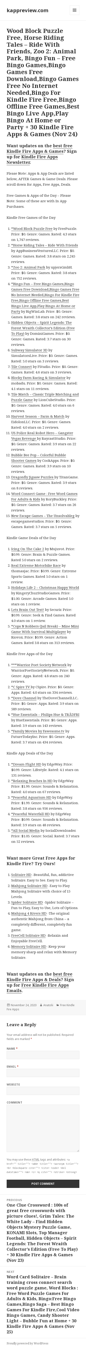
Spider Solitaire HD (27, 902)
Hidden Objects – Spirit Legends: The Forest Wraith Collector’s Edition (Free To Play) (43, 328)
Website (13, 1084)
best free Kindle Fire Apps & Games (39, 148)
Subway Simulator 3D (29, 350)
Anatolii (48, 1005)
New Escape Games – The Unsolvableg (43, 515)
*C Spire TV (21, 687)
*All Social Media (25, 830)
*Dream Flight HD (26, 764)
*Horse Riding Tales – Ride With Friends (44, 245)
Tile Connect (21, 366)
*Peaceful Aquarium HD (31, 797)
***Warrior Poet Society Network (39, 664)
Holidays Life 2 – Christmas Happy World (45, 587)
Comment (14, 1102)
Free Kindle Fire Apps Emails (38, 987)
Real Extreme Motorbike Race (36, 565)
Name (12, 1049)
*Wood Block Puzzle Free (32, 228)
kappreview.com (27, 10)
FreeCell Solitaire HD (28, 935)
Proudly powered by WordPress (27, 1343)
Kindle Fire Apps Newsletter (32, 159)
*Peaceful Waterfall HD (30, 814)
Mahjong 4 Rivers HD (29, 913)
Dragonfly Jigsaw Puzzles (32, 477)
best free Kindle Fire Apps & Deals (39, 976)
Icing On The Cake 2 (27, 548)
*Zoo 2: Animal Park (28, 267)
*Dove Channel (23, 698)
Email (13, 1067)
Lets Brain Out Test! (27, 609)
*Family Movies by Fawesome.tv (37, 731)
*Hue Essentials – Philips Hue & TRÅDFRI (45, 714)
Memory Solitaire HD (28, 946)
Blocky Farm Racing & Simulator (38, 377)
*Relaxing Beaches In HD (32, 780)
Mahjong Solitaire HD (29, 885)
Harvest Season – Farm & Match (37, 416)
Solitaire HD (21, 874)
